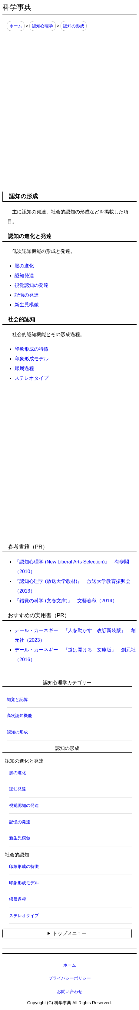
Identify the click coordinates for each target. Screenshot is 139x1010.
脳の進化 (24, 265)
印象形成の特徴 (31, 349)
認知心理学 (42, 25)
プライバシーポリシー (69, 978)
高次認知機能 (19, 715)
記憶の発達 (27, 295)
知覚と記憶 (17, 699)
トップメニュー (70, 933)
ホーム (15, 25)
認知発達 (24, 275)
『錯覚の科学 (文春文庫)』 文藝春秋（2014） (66, 600)
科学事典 (16, 7)
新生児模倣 (27, 304)
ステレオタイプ (31, 378)
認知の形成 (73, 25)
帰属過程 (24, 368)
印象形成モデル (31, 358)
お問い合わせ (69, 991)
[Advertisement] (69, 110)
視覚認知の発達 (31, 285)
